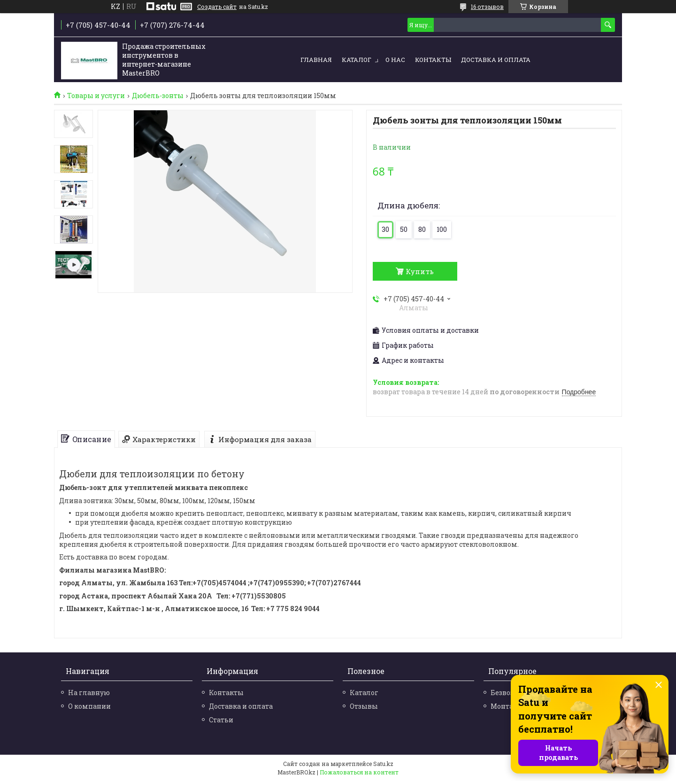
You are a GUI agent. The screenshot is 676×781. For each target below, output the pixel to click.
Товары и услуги (96, 96)
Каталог (356, 59)
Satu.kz (383, 763)
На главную (89, 692)
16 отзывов (487, 6)
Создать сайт (217, 6)
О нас (395, 59)
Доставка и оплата (495, 59)
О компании (89, 706)
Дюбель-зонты (158, 96)
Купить (420, 271)
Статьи (221, 719)
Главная (316, 59)
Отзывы (364, 706)
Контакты (433, 59)
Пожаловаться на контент (359, 772)
